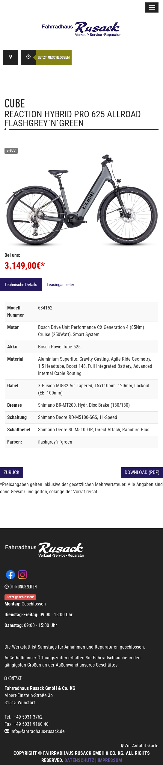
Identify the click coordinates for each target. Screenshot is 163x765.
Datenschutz (79, 760)
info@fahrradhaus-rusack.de (37, 731)
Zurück (11, 472)
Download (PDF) (142, 472)
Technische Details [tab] (20, 284)
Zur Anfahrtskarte (140, 746)
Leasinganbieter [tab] (60, 284)
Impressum (110, 760)
